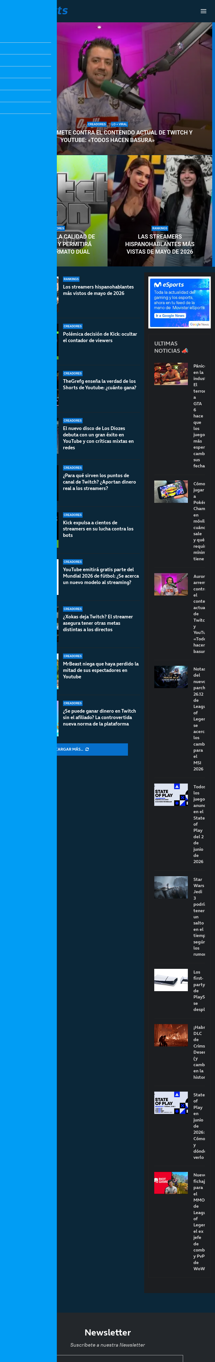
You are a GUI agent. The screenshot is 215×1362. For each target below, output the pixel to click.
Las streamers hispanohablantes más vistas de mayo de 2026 (159, 244)
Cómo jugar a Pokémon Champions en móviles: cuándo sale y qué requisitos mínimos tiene (199, 521)
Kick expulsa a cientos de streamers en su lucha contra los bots (98, 533)
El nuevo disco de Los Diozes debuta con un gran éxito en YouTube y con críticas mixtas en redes (98, 442)
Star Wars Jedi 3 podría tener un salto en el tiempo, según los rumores (199, 916)
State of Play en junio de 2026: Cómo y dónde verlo (199, 1126)
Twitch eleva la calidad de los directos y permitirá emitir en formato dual (55, 244)
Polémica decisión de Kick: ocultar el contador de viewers (100, 337)
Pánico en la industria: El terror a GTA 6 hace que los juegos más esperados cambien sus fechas (199, 416)
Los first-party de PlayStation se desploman (199, 990)
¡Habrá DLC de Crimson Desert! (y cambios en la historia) (199, 1052)
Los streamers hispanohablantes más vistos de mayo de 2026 (98, 290)
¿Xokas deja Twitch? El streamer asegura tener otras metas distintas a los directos (98, 623)
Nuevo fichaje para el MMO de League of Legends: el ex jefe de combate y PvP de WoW (199, 1222)
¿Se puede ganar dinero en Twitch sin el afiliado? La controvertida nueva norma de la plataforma (99, 717)
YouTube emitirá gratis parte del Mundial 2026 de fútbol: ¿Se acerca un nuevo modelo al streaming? (101, 577)
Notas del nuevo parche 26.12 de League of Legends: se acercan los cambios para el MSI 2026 (199, 719)
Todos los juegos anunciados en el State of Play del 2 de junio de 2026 (199, 824)
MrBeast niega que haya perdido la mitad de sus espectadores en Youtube (101, 670)
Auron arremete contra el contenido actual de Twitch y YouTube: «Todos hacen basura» (107, 136)
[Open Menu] (203, 11)
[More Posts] (72, 749)
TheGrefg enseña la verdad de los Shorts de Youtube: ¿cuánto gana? (99, 384)
